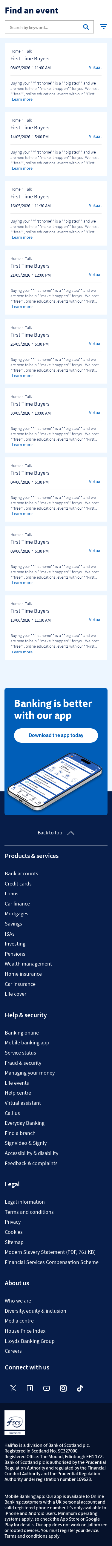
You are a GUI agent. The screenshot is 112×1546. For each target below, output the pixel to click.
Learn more (22, 99)
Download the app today (56, 735)
